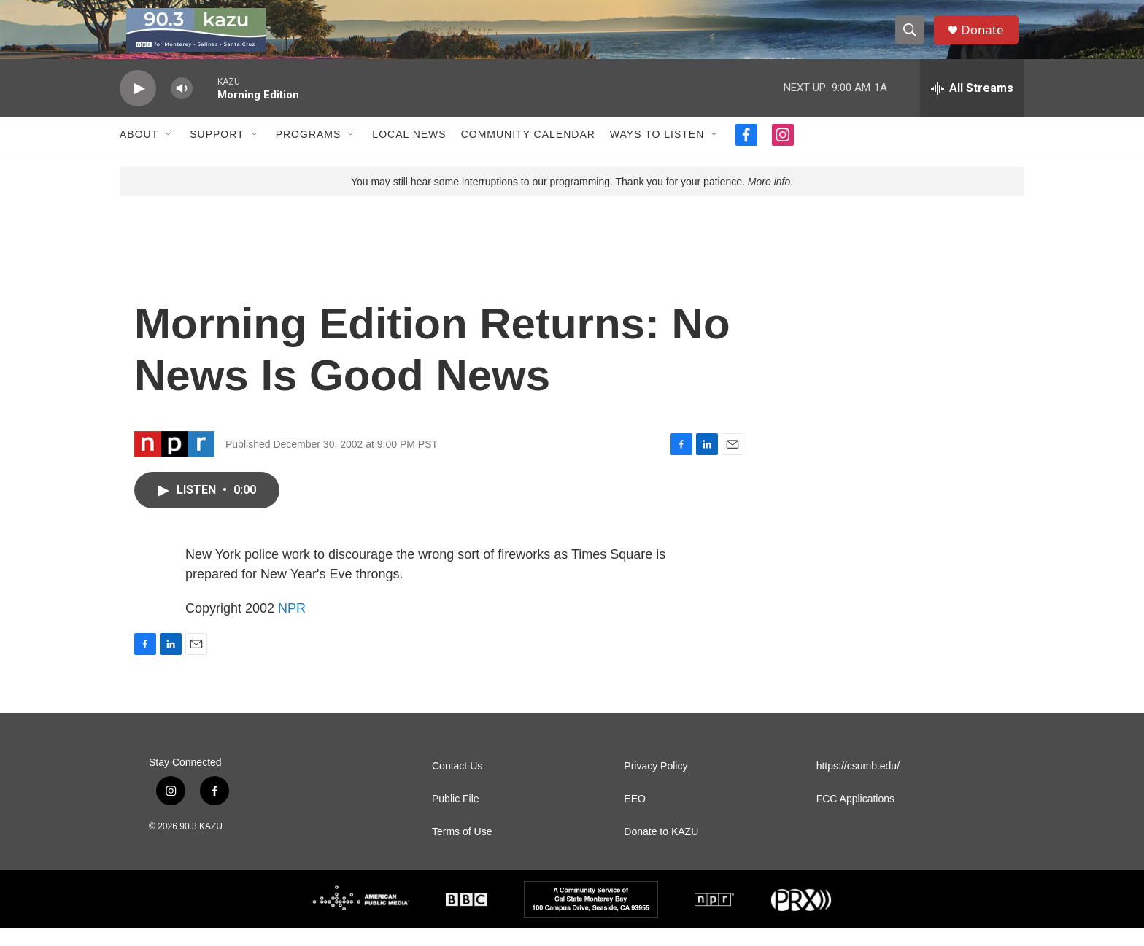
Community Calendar (528, 152)
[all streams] (972, 106)
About (139, 152)
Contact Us (457, 783)
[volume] (181, 106)
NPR (292, 626)
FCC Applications (855, 816)
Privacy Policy (655, 783)
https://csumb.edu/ (858, 783)
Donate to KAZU (661, 849)
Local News (409, 152)
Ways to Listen (657, 152)
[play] (138, 106)
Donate (987, 38)
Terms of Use (462, 849)
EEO (635, 816)
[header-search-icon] (913, 38)
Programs (308, 152)
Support (217, 152)
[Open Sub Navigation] (169, 152)
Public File (455, 816)
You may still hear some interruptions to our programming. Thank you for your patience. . (572, 199)
